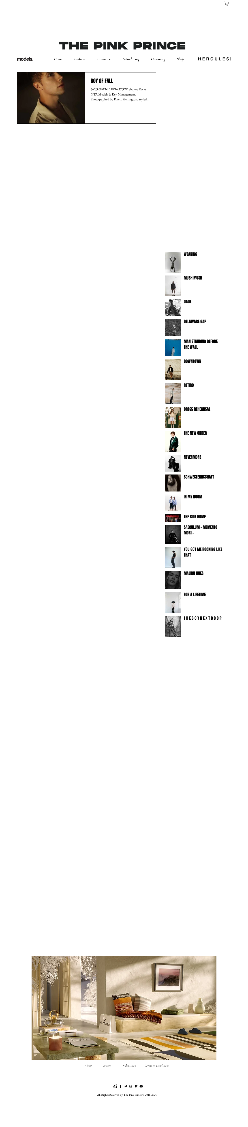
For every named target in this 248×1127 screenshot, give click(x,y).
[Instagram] (131, 1086)
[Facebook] (120, 1086)
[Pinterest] (126, 1086)
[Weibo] (115, 1086)
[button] (83, 59)
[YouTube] (141, 1086)
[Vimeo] (136, 1086)
